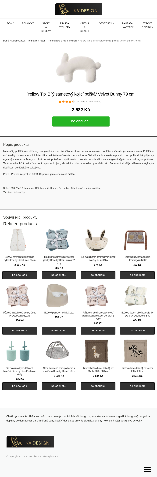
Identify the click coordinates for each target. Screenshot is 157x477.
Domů (10, 23)
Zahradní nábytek (128, 25)
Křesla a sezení (84, 27)
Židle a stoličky (64, 25)
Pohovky (28, 23)
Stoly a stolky (46, 27)
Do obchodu (80, 121)
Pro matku (32, 40)
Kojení (42, 40)
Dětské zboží (18, 40)
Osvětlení (105, 23)
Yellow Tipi (19, 192)
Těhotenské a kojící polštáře (62, 40)
